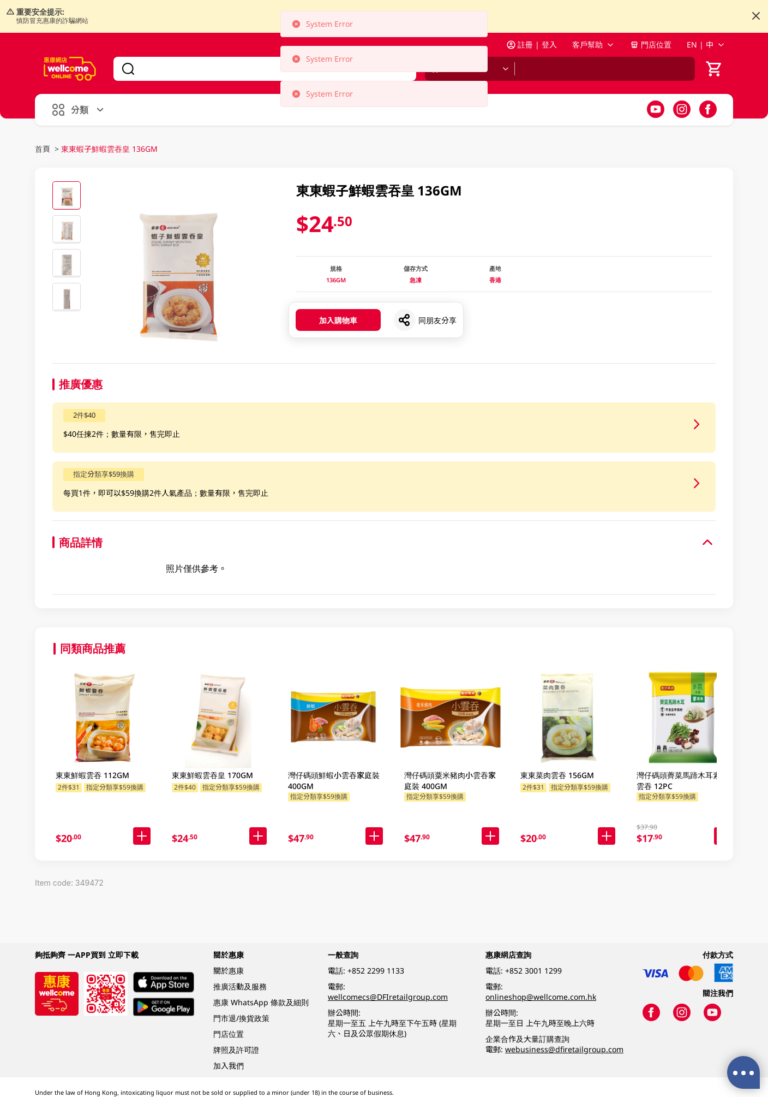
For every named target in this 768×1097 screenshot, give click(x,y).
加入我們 (228, 1065)
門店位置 (650, 44)
